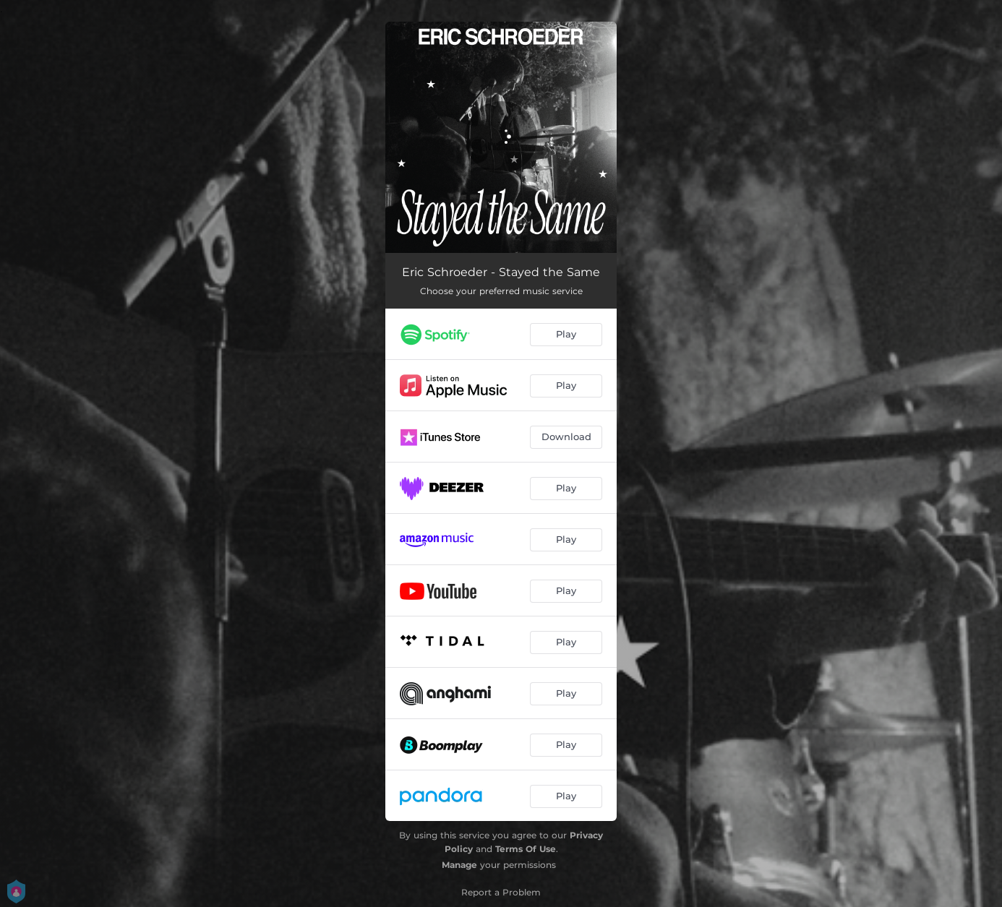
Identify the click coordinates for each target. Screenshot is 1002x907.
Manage (459, 864)
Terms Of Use (525, 848)
